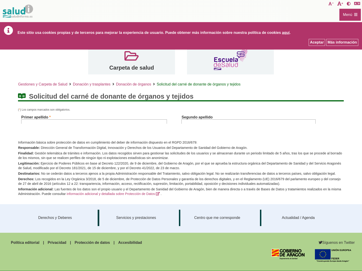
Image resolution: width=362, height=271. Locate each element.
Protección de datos (92, 242)
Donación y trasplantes (92, 84)
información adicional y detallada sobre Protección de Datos (111, 194)
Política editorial (25, 242)
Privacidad (57, 242)
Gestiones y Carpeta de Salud (42, 84)
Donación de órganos (133, 84)
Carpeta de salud (131, 68)
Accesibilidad (130, 242)
